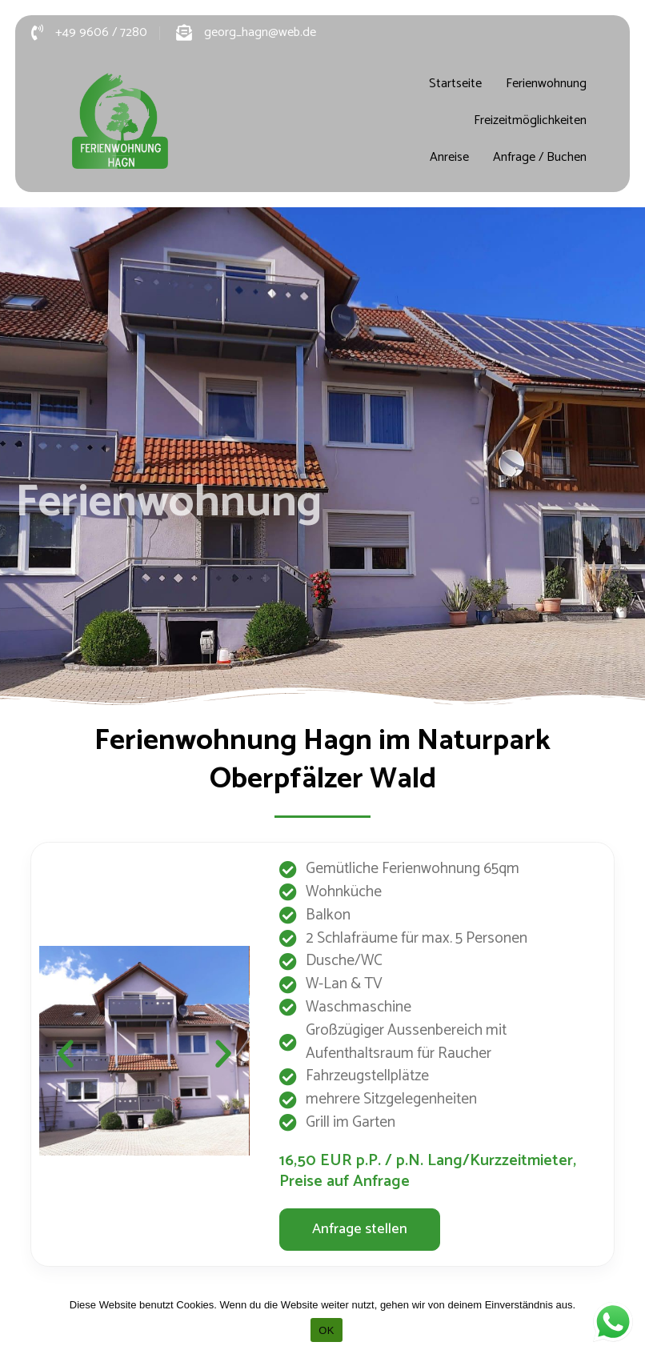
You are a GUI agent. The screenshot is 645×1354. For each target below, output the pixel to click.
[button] (65, 1054)
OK (326, 1330)
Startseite (455, 83)
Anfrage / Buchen (540, 157)
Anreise (449, 157)
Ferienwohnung (546, 83)
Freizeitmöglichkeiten (530, 120)
